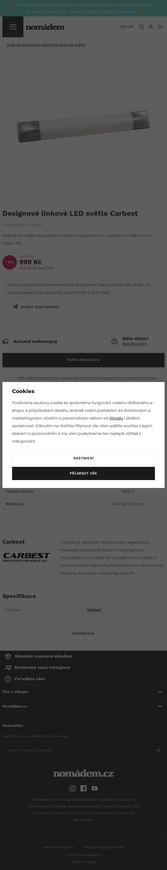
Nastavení (83, 458)
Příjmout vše (83, 473)
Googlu (121, 418)
